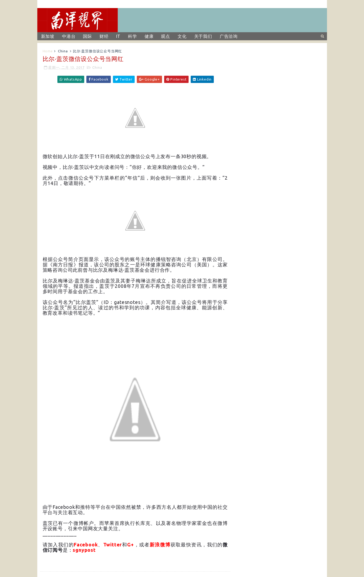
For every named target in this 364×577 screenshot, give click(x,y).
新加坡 (47, 36)
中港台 (68, 36)
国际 (87, 36)
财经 (104, 36)
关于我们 (203, 36)
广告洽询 (229, 36)
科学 (132, 36)
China (63, 51)
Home (48, 51)
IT (118, 36)
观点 (165, 36)
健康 (149, 36)
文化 (182, 36)
